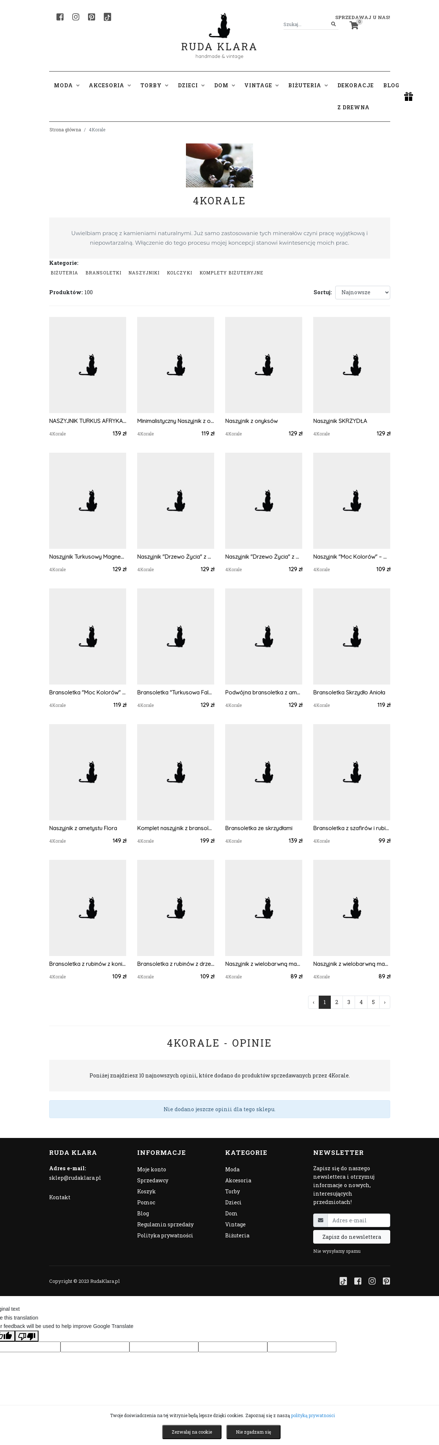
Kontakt (59, 1197)
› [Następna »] (384, 1002)
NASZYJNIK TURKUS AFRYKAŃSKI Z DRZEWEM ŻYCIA (87, 420)
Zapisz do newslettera (351, 1236)
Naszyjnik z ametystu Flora (83, 828)
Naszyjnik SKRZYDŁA (340, 420)
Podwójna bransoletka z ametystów (263, 692)
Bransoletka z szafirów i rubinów (351, 828)
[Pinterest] (91, 17)
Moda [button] (67, 85)
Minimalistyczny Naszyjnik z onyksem (175, 420)
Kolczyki (179, 273)
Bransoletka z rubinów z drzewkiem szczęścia (175, 963)
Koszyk (146, 1191)
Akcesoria (238, 1180)
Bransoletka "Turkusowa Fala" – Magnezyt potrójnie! (175, 692)
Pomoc (146, 1202)
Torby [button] (154, 85)
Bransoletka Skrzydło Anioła (349, 692)
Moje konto (151, 1169)
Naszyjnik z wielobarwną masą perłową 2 (263, 963)
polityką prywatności (313, 1415)
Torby (232, 1191)
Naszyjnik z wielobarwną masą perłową (351, 963)
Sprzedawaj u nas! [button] (362, 17)
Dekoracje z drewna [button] (355, 96)
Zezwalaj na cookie (192, 1432)
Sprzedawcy (152, 1180)
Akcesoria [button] (110, 85)
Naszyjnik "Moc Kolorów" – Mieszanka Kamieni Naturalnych (351, 556)
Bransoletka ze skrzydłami (258, 828)
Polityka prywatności (165, 1235)
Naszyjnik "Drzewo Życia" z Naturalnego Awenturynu (263, 556)
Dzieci (233, 1202)
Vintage (235, 1224)
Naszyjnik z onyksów (251, 420)
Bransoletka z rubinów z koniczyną (87, 963)
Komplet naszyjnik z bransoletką (175, 828)
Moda (232, 1169)
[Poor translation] (27, 1336)
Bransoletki (103, 273)
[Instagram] (75, 17)
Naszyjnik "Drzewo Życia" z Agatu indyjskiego (175, 556)
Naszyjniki (144, 273)
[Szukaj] (333, 24)
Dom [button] (224, 85)
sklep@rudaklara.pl (75, 1177)
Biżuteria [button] (308, 85)
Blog (391, 85)
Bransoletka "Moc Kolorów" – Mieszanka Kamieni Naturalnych (87, 692)
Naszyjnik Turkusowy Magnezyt (87, 556)
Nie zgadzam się (253, 1432)
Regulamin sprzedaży (165, 1224)
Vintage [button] (261, 85)
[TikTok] (107, 17)
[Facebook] (59, 17)
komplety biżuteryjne (231, 273)
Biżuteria (64, 273)
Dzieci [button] (191, 85)
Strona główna (65, 129)
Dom (231, 1213)
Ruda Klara (219, 40)
